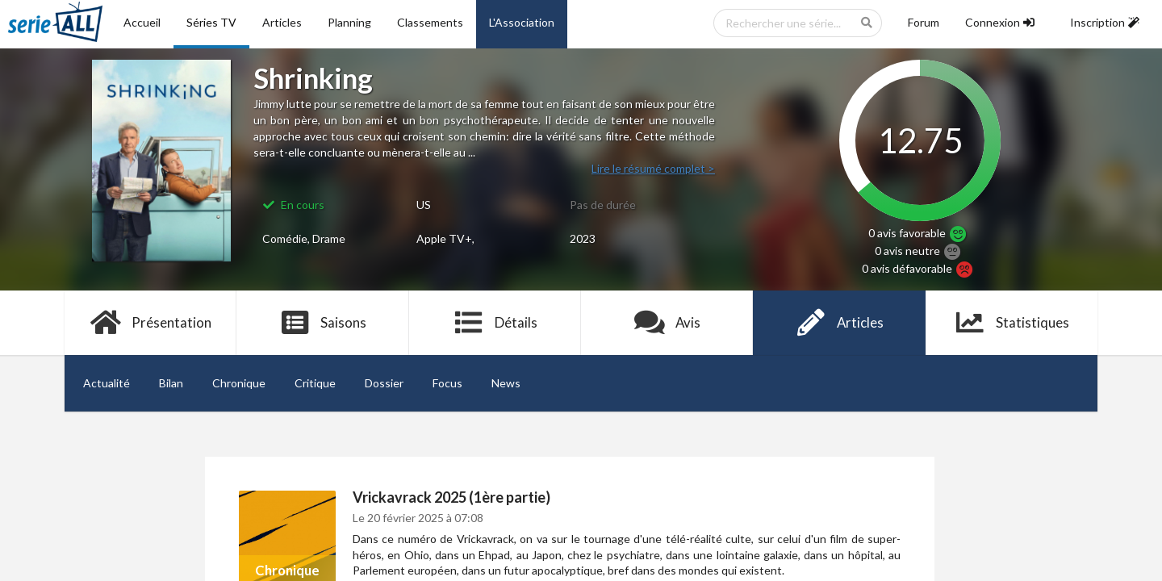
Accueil (142, 22)
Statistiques (1011, 322)
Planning (349, 22)
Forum (923, 22)
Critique (315, 383)
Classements (430, 22)
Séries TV (211, 22)
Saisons (323, 322)
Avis (666, 322)
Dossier (384, 383)
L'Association (521, 22)
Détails (495, 322)
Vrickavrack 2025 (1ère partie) (451, 497)
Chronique (238, 383)
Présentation (150, 322)
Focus (447, 383)
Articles (282, 22)
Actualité (106, 383)
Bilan (171, 383)
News (505, 383)
